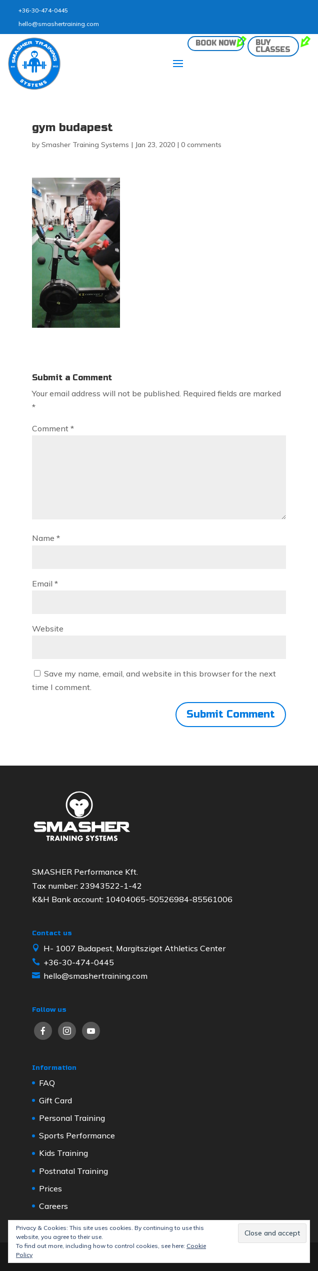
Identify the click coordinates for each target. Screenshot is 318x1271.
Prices (50, 1188)
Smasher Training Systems (85, 144)
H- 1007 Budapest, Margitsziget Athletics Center (135, 948)
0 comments (201, 144)
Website (48, 628)
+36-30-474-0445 (43, 10)
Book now (216, 43)
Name (46, 538)
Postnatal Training (73, 1171)
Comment (53, 428)
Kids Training (63, 1153)
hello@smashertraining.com (58, 24)
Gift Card (55, 1100)
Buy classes (273, 46)
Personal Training (72, 1118)
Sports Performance (77, 1135)
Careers (53, 1206)
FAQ (47, 1083)
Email (45, 583)
